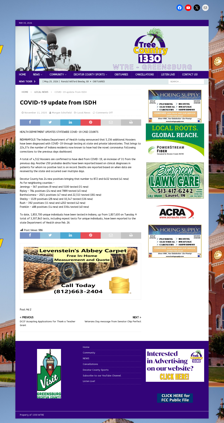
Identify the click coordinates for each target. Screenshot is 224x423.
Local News (83, 112)
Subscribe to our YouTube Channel (102, 375)
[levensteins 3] (80, 293)
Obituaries (121, 74)
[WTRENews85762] (175, 256)
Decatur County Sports (89, 74)
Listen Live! (168, 74)
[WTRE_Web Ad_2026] (175, 154)
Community (57, 74)
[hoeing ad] (175, 121)
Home (22, 74)
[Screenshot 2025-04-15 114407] (175, 197)
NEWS (36, 74)
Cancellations (144, 74)
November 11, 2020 (36, 112)
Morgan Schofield (62, 112)
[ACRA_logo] (174, 216)
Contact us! (190, 74)
